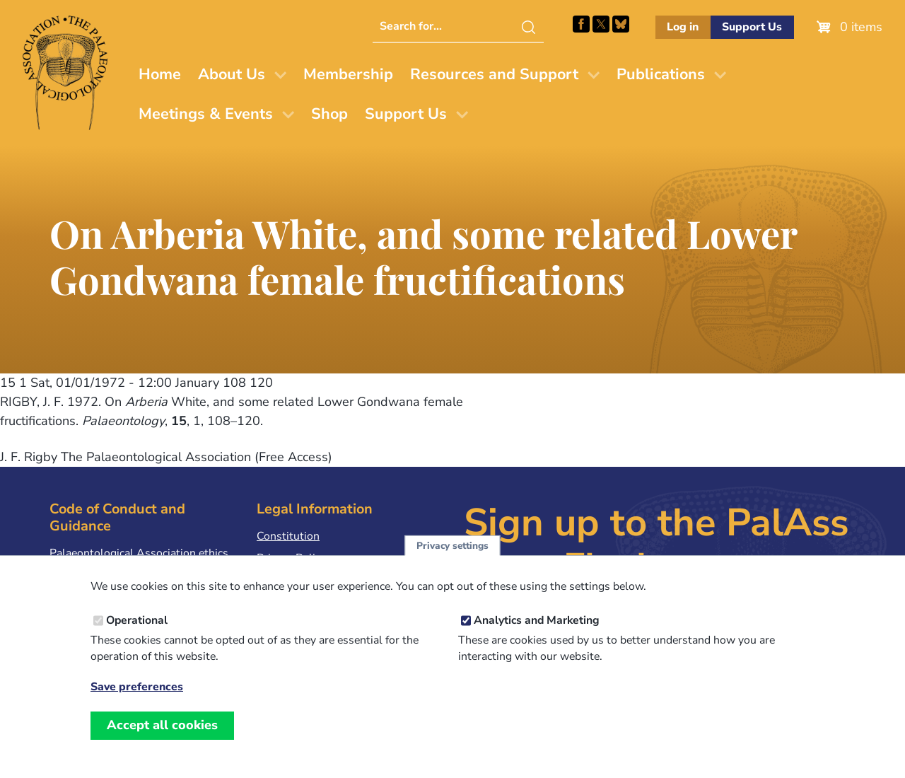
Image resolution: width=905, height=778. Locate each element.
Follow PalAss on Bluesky (620, 24)
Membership (348, 74)
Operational (137, 638)
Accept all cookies (162, 742)
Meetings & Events (206, 113)
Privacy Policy (291, 558)
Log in (683, 27)
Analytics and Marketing (537, 638)
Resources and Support (494, 74)
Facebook (581, 24)
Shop (329, 113)
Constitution (288, 536)
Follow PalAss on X (600, 24)
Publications (661, 74)
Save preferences (136, 704)
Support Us (752, 27)
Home (160, 74)
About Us (231, 74)
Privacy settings (452, 563)
